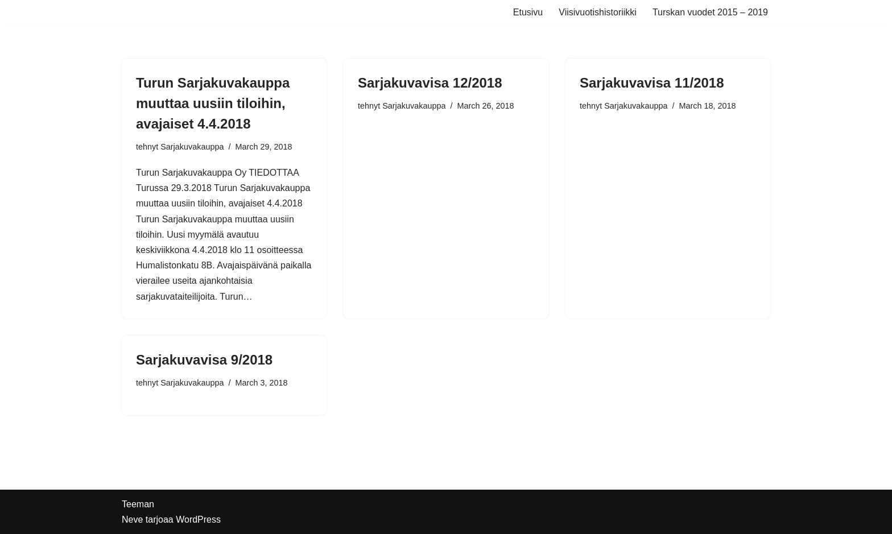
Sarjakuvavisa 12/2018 (430, 82)
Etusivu (528, 12)
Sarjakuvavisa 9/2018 (204, 359)
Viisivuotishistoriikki (598, 12)
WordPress (198, 519)
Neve (132, 519)
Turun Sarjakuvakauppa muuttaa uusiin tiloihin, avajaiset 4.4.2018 (213, 103)
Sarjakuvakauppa (192, 146)
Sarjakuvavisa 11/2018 (652, 82)
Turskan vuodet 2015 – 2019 (710, 12)
